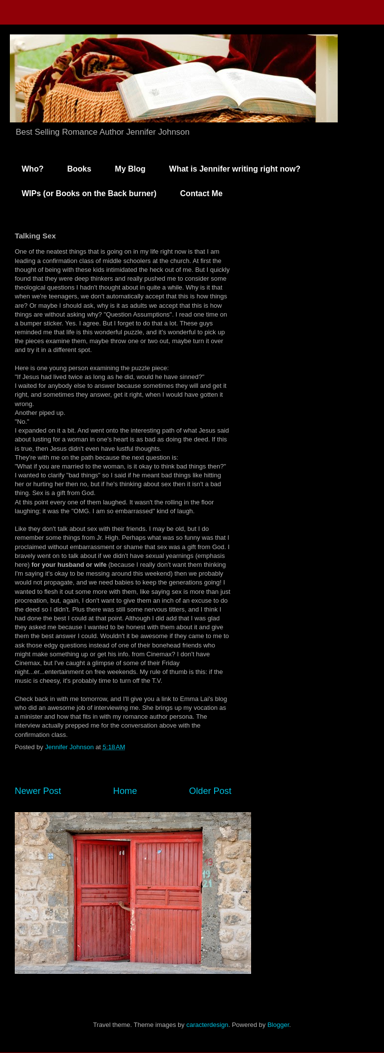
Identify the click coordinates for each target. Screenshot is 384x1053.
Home (125, 791)
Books (79, 169)
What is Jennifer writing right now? (235, 169)
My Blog (130, 169)
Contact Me (201, 193)
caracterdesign (207, 1024)
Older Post (210, 791)
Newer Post (38, 791)
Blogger (278, 1024)
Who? (32, 169)
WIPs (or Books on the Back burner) (89, 193)
